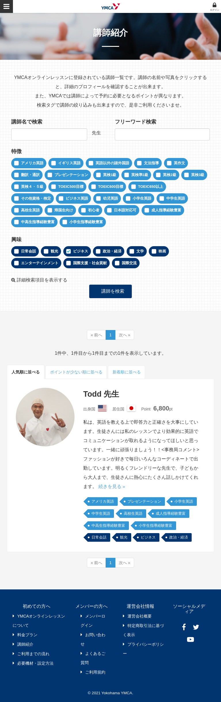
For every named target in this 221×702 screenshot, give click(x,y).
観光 (54, 251)
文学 (140, 251)
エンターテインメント (39, 263)
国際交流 (129, 263)
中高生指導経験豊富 (38, 222)
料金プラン (27, 634)
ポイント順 (76, 372)
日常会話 (28, 251)
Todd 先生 (102, 393)
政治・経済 (112, 251)
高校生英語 (30, 210)
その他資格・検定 (36, 198)
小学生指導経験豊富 (86, 222)
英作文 (179, 163)
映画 (162, 251)
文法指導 (151, 163)
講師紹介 (25, 644)
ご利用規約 (95, 672)
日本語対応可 (125, 210)
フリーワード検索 (135, 122)
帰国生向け (63, 210)
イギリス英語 (69, 163)
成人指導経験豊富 (166, 210)
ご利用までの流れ (33, 653)
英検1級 (109, 175)
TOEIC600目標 (110, 186)
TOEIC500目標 (70, 186)
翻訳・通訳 (30, 175)
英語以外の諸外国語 (112, 163)
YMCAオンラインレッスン (110, 6)
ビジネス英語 (77, 198)
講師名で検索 (26, 122)
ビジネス (80, 251)
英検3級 (197, 175)
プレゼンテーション (71, 175)
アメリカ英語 (32, 163)
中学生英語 (175, 198)
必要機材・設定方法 (35, 663)
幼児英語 (110, 198)
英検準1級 (139, 175)
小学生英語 (142, 198)
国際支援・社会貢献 (90, 263)
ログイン (214, 10)
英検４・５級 (32, 186)
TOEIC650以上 (150, 186)
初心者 (93, 210)
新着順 (127, 372)
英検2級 (169, 175)
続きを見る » (111, 486)
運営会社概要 (139, 616)
